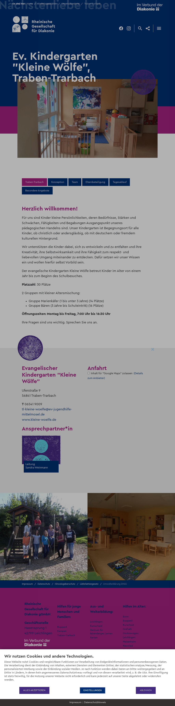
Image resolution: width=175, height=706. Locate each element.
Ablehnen (146, 690)
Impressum (75, 702)
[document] (87, 670)
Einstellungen (92, 690)
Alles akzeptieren (34, 690)
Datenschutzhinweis (95, 702)
